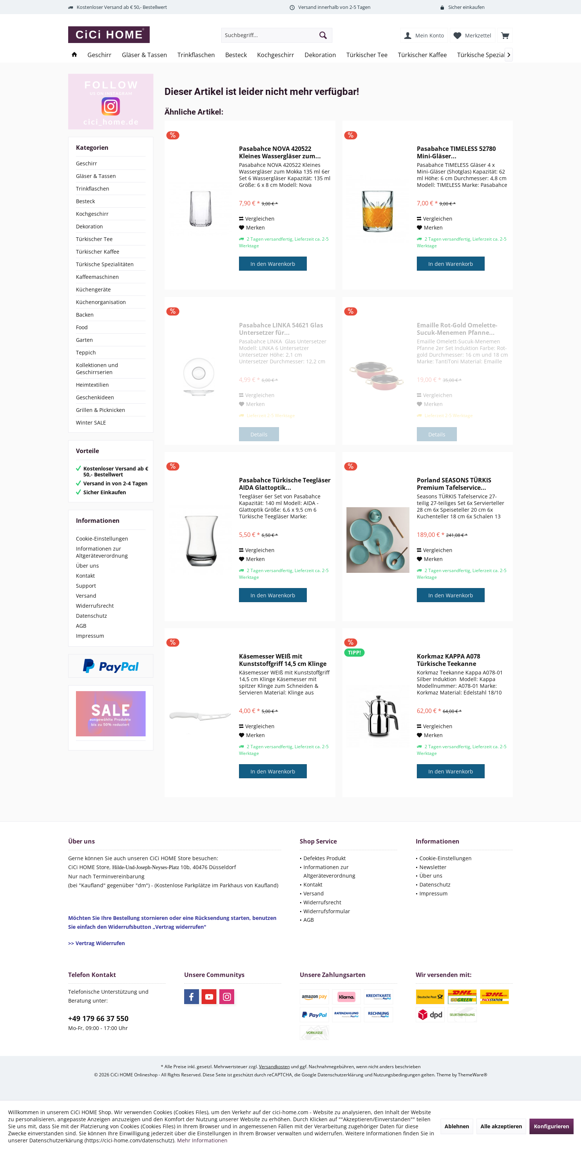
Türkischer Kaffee (97, 251)
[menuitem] (505, 35)
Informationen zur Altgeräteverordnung (102, 552)
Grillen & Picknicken (100, 409)
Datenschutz (91, 615)
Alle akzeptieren (501, 1126)
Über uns (87, 565)
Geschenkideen (95, 397)
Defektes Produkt (324, 858)
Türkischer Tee (94, 238)
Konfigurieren (551, 1126)
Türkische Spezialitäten (105, 264)
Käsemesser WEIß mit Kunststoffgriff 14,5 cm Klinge (282, 660)
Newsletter (432, 867)
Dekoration (89, 226)
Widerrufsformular (326, 911)
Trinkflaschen (92, 188)
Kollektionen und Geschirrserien (97, 369)
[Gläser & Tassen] (144, 55)
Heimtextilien (92, 384)
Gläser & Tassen (96, 175)
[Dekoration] (320, 55)
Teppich (86, 352)
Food (82, 327)
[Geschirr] (99, 55)
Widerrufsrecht (95, 605)
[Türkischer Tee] (367, 55)
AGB (81, 625)
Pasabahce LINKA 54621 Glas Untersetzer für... (281, 328)
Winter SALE (91, 422)
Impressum (90, 635)
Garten (84, 339)
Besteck (85, 201)
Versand (86, 595)
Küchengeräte (93, 289)
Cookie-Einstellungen (102, 538)
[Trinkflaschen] (196, 55)
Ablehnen (457, 1126)
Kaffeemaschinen (97, 276)
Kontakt (85, 575)
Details (259, 434)
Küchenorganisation (101, 302)
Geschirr (86, 163)
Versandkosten (274, 1066)
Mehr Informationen (202, 1140)
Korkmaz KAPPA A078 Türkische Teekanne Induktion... (448, 660)
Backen (85, 314)
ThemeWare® (472, 1075)
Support (86, 585)
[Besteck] (236, 55)
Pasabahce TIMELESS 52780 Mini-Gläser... (456, 152)
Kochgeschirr (92, 213)
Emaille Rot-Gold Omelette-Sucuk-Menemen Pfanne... (457, 328)
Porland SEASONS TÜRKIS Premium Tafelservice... (454, 483)
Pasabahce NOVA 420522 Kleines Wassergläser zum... (280, 152)
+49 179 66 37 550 (98, 1018)
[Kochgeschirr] (275, 55)
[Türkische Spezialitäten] (489, 55)
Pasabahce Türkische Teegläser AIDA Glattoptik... (285, 483)
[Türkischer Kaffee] (422, 55)
